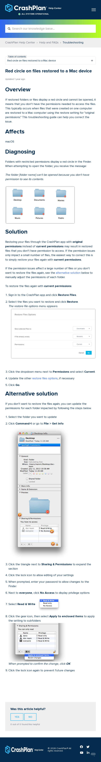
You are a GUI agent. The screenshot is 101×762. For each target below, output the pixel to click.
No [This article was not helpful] (30, 717)
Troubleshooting (73, 42)
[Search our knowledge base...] (50, 29)
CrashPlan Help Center (20, 42)
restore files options (45, 378)
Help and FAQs (48, 42)
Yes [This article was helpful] (17, 717)
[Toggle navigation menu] (93, 9)
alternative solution (68, 272)
